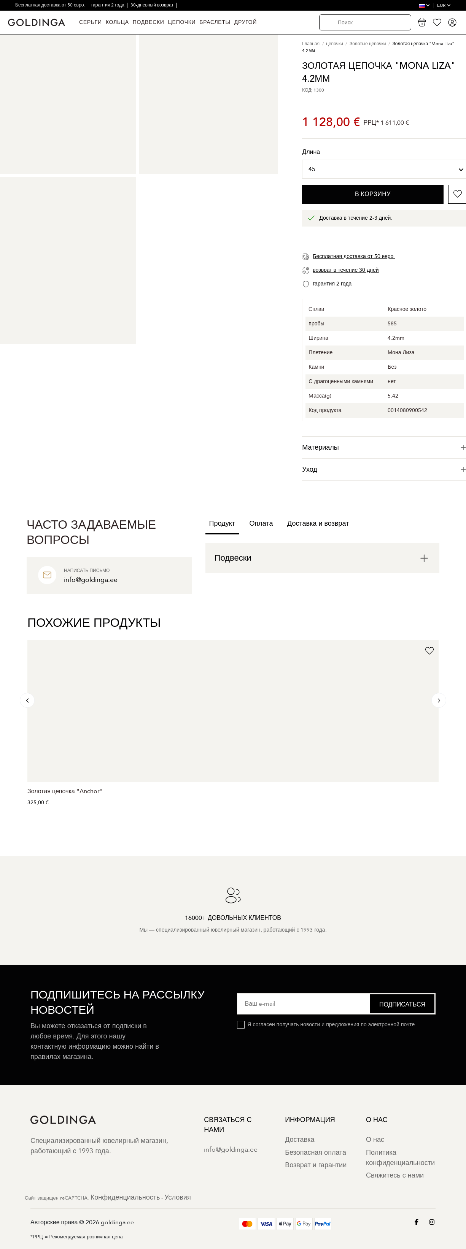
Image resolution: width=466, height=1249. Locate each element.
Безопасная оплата (315, 1152)
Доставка (299, 1139)
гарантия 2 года (108, 5)
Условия (177, 1197)
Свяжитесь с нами (395, 1175)
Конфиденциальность (125, 1197)
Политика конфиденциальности (400, 1158)
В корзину (373, 194)
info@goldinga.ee (231, 1149)
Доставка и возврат (318, 523)
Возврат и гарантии (316, 1165)
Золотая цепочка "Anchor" (65, 791)
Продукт (222, 523)
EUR (444, 5)
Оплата (261, 523)
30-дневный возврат (152, 5)
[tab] (322, 558)
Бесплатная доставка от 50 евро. (50, 5)
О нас (375, 1139)
